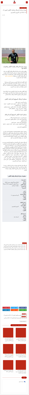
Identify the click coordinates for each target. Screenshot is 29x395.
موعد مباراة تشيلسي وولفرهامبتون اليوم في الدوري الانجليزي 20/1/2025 (14, 246)
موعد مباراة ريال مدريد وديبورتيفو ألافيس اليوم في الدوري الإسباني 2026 (21, 339)
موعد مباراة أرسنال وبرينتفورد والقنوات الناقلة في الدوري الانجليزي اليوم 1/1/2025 (14, 249)
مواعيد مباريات (23, 7)
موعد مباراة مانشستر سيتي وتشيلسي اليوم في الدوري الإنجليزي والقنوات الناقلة (14, 244)
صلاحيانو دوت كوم (9, 76)
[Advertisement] (14, 30)
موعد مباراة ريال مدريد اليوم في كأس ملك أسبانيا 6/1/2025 (14, 247)
